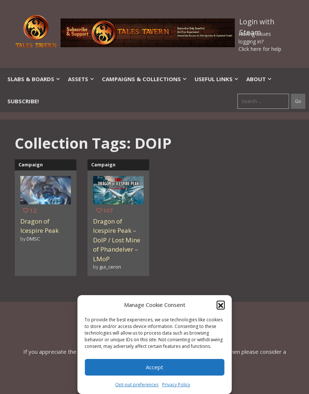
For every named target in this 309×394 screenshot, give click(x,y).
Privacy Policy (176, 384)
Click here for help (259, 48)
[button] (220, 304)
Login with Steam (256, 23)
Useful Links (217, 79)
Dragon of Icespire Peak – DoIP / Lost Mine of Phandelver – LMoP (116, 240)
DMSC (33, 238)
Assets (81, 79)
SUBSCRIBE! (23, 101)
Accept (154, 367)
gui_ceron (110, 266)
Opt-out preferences (136, 384)
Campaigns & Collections (144, 79)
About (259, 79)
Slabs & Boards (34, 79)
